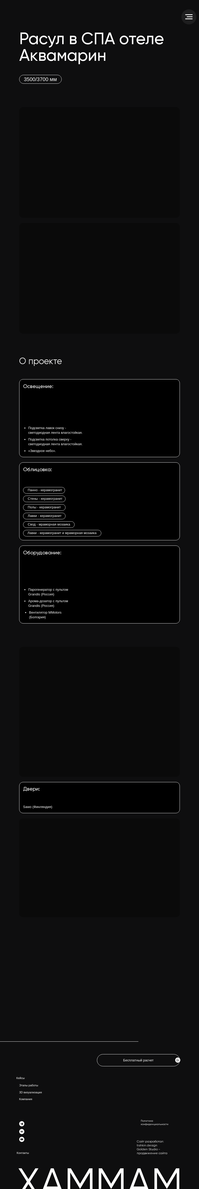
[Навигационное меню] (189, 16)
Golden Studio (147, 1149)
